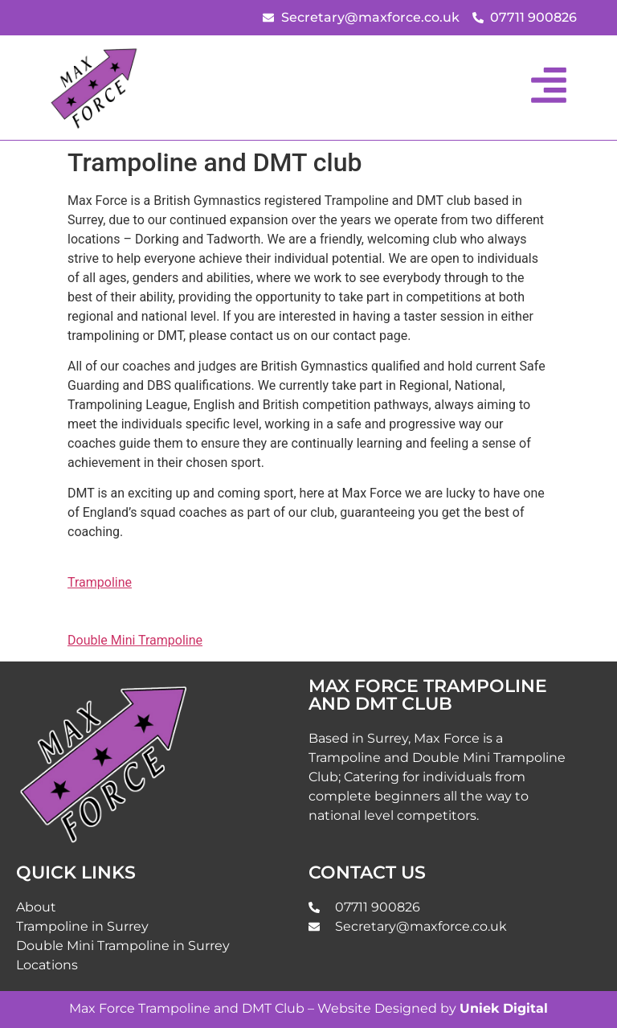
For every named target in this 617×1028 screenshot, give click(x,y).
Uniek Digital (504, 1008)
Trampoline (99, 582)
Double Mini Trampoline (134, 640)
